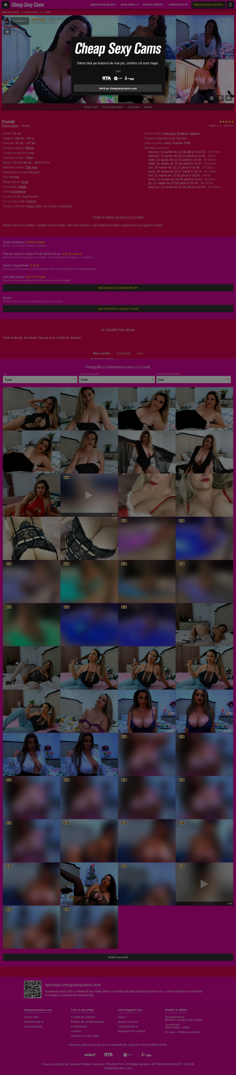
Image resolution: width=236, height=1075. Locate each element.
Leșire (118, 71)
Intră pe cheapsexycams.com (118, 88)
